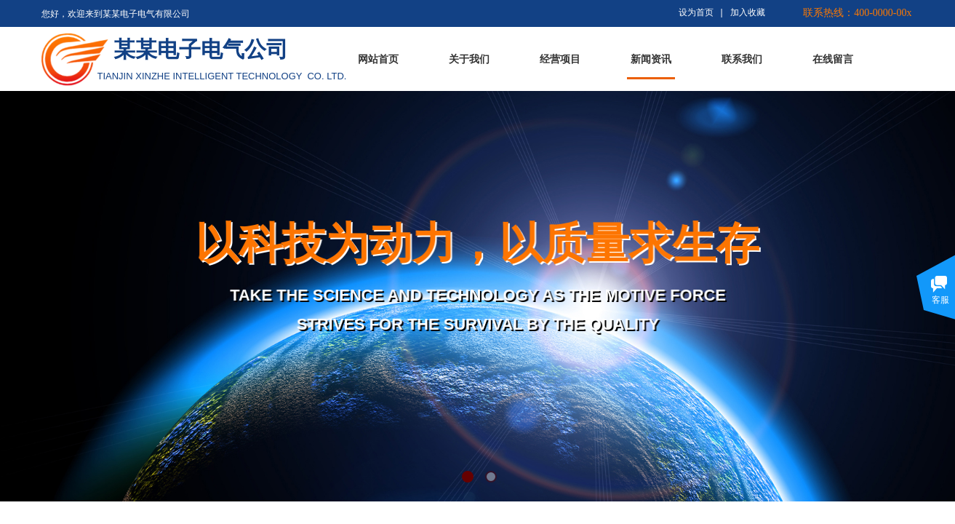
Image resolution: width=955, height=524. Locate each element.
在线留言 (832, 59)
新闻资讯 (651, 59)
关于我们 (469, 59)
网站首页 (378, 59)
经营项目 (560, 59)
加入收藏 (747, 12)
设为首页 (696, 12)
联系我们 (742, 59)
